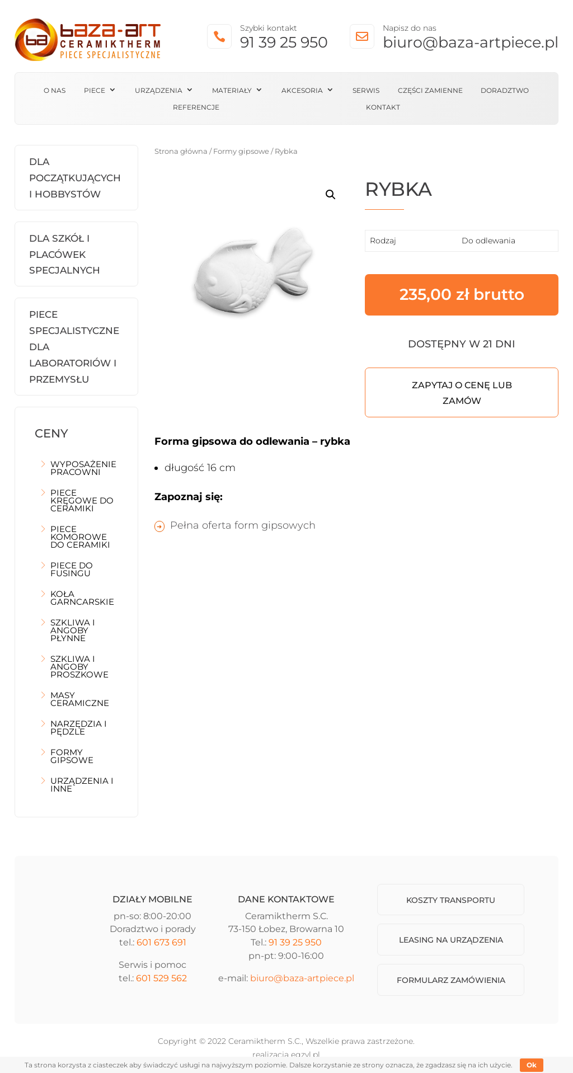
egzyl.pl (305, 1055)
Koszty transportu (450, 900)
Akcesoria (302, 91)
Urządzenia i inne (82, 785)
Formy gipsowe (71, 757)
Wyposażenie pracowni (83, 468)
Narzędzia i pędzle (78, 728)
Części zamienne (430, 91)
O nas (54, 91)
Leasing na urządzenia (451, 940)
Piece (94, 91)
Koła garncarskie (82, 598)
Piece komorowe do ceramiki (80, 537)
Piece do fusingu (71, 570)
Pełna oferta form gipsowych (243, 525)
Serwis (366, 91)
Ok (532, 1065)
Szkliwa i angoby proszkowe (79, 667)
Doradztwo (505, 91)
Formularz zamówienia (451, 980)
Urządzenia (158, 91)
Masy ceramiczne (79, 699)
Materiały (232, 91)
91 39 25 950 (284, 42)
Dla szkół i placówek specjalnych (64, 254)
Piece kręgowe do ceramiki (82, 501)
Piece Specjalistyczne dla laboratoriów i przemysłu (74, 347)
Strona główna (181, 151)
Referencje (196, 107)
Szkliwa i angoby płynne (72, 631)
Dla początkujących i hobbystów (75, 178)
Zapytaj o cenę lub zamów (462, 393)
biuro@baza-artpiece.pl (470, 42)
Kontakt (383, 107)
